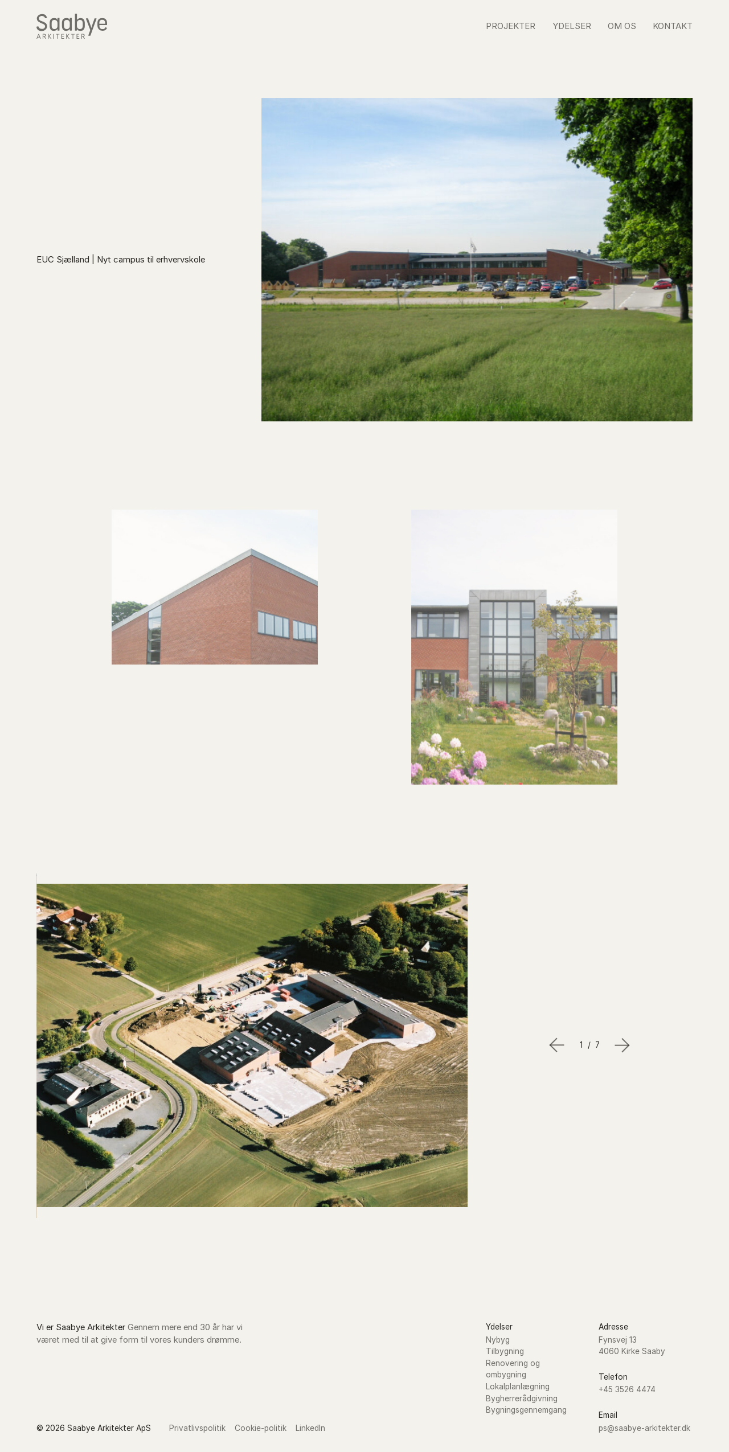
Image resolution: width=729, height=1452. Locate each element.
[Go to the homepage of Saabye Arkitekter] (71, 26)
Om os (622, 26)
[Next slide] (622, 1045)
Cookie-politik (260, 1428)
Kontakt (673, 26)
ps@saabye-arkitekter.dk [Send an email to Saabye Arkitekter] (644, 1428)
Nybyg (498, 1339)
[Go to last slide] (556, 1045)
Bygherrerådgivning (522, 1398)
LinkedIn (310, 1428)
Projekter (510, 26)
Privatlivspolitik (197, 1428)
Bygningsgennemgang (526, 1409)
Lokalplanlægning (518, 1386)
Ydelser (571, 26)
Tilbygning (505, 1351)
